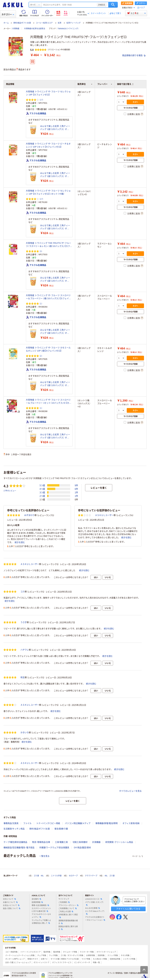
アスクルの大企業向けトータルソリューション (95, 918)
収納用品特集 (115, 959)
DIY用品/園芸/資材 (82, 847)
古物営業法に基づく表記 (68, 916)
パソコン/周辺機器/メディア (78, 823)
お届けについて (10, 902)
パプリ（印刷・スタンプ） (94, 903)
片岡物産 (15, 29)
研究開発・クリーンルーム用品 (119, 842)
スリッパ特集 (112, 955)
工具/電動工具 (61, 842)
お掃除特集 (90, 955)
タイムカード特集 (70, 952)
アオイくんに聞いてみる (128, 908)
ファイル (27, 823)
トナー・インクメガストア (30, 952)
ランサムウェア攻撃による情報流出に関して (41, 921)
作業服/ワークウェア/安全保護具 (54, 847)
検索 (113, 5)
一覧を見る (44, 856)
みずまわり (29, 515)
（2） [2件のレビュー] (40, 356)
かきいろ (25, 732)
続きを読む (20, 542)
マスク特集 (85, 959)
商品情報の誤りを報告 (133, 55)
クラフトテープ (91, 876)
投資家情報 (37, 902)
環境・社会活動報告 (40, 905)
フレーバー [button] (104, 84)
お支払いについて (11, 905)
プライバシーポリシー (68, 905)
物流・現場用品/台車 (41, 842)
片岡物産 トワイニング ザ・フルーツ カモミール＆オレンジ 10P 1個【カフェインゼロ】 (48, 349)
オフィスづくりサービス (61, 963)
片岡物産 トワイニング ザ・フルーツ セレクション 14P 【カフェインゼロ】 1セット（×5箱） (48, 192)
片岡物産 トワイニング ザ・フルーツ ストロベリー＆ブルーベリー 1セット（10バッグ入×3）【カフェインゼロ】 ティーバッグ (48, 402)
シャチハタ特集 (129, 959)
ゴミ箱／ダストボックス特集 (71, 955)
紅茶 (59, 23)
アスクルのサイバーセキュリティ (41, 915)
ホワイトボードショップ (106, 952)
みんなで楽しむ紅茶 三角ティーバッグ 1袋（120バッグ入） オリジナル (55, 128)
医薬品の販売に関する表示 (68, 928)
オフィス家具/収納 (130, 823)
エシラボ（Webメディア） (94, 912)
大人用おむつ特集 (100, 959)
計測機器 (96, 842)
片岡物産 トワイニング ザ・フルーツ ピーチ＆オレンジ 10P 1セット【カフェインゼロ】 (48, 145)
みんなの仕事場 (92, 908)
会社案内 (36, 899)
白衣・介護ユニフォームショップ (18, 963)
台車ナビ (44, 959)
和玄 (23, 677)
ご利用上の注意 (65, 912)
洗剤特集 (101, 955)
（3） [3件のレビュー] (40, 251)
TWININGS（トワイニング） (68, 29)
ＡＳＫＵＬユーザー (104, 515)
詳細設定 (101, 5)
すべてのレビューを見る (130, 791)
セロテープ (73, 876)
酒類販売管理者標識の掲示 (68, 922)
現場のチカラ (32, 959)
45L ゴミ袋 (110, 876)
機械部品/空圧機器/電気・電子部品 (19, 847)
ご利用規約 (64, 902)
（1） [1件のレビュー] (40, 303)
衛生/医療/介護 (61, 829)
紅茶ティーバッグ (74, 23)
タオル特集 (125, 955)
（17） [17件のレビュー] (41, 99)
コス (23, 591)
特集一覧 (96, 963)
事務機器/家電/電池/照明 (106, 823)
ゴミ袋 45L (39, 876)
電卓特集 (46, 952)
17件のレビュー (10, 490)
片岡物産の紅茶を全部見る (34, 29)
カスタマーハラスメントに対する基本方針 (41, 909)
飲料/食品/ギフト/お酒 (22, 23)
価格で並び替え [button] (125, 84)
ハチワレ (25, 650)
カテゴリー (8, 14)
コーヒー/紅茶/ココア (44, 23)
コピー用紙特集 (11, 952)
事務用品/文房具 (11, 823)
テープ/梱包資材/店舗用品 (15, 842)
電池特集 (56, 952)
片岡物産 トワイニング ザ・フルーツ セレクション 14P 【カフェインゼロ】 (48, 93)
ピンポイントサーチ (82, 963)
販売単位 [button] (84, 84)
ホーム (6, 23)
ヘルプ (142, 8)
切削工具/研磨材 (80, 842)
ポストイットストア (41, 963)
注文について (9, 899)
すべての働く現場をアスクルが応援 (65, 959)
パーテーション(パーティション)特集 (20, 955)
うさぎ (24, 622)
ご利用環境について (67, 908)
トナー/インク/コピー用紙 (48, 823)
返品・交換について (11, 908)
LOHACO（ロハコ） (93, 899)
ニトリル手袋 (56, 876)
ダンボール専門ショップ (15, 959)
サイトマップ (63, 899)
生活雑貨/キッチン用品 (14, 829)
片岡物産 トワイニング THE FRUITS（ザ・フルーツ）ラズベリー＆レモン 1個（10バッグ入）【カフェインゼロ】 (49, 245)
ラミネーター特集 (87, 952)
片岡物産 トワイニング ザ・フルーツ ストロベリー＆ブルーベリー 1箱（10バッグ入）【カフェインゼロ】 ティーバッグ (48, 297)
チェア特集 (41, 955)
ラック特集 (53, 955)
